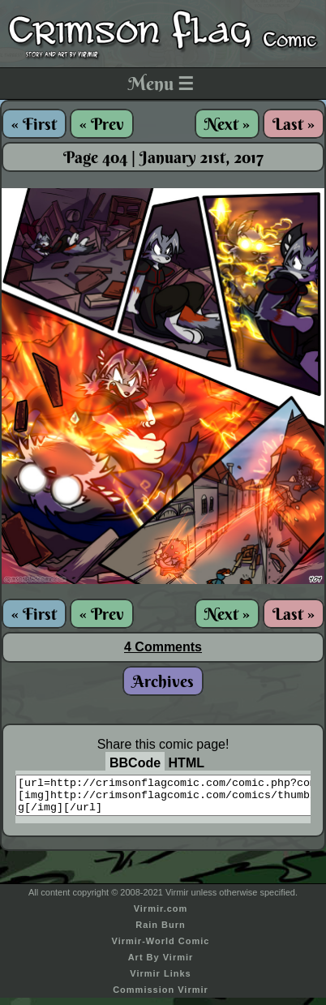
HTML (186, 763)
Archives (163, 681)
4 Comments (163, 647)
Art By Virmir (161, 964)
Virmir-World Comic (161, 948)
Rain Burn (160, 932)
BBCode (135, 763)
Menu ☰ (161, 83)
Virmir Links (160, 981)
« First (34, 124)
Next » (227, 124)
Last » (293, 124)
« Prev (101, 124)
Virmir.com (161, 916)
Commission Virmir (160, 997)
